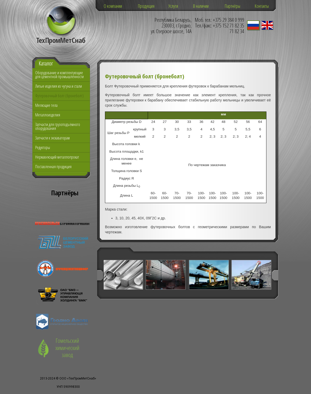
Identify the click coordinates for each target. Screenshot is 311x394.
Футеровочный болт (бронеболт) (59, 96)
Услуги (173, 6)
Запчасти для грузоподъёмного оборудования (57, 126)
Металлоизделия (47, 115)
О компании (113, 6)
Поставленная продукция (53, 166)
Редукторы (42, 147)
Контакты (262, 6)
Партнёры (232, 6)
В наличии (201, 6)
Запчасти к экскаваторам (52, 138)
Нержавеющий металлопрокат (57, 157)
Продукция (146, 6)
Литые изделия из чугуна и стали (58, 86)
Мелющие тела (46, 105)
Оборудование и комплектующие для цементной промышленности (59, 74)
